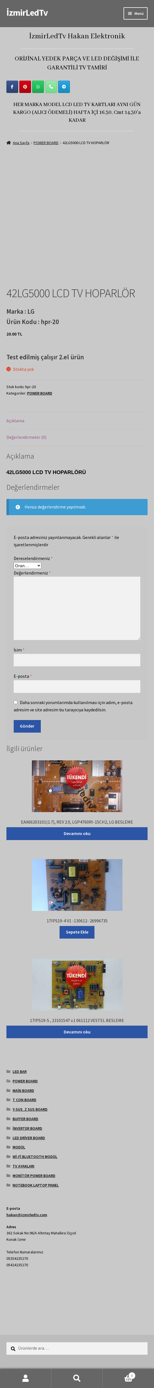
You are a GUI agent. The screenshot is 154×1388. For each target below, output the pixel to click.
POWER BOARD (46, 142)
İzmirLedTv (27, 12)
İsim (19, 650)
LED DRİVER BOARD (29, 1137)
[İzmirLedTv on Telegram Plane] (64, 87)
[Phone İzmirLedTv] (51, 87)
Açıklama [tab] (15, 420)
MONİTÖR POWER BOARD (34, 1175)
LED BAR (20, 1071)
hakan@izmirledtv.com (26, 1214)
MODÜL (19, 1147)
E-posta (23, 676)
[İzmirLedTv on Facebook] (12, 87)
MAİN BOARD (23, 1090)
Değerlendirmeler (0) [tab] (26, 437)
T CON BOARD (24, 1099)
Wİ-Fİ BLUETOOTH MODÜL (35, 1156)
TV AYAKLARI (23, 1166)
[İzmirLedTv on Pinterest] (25, 87)
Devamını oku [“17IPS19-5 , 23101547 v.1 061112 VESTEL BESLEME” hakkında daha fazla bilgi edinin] (77, 1032)
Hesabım (25, 1378)
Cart (119, 1374)
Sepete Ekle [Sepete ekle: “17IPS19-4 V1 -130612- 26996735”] (77, 932)
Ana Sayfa (21, 142)
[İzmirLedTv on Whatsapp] (38, 87)
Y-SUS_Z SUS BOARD (30, 1109)
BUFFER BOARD (25, 1118)
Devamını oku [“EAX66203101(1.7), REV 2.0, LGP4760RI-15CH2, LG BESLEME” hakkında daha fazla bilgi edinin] (77, 833)
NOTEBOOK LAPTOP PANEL (36, 1185)
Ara (77, 1378)
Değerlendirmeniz (32, 573)
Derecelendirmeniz (33, 558)
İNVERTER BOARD (27, 1128)
